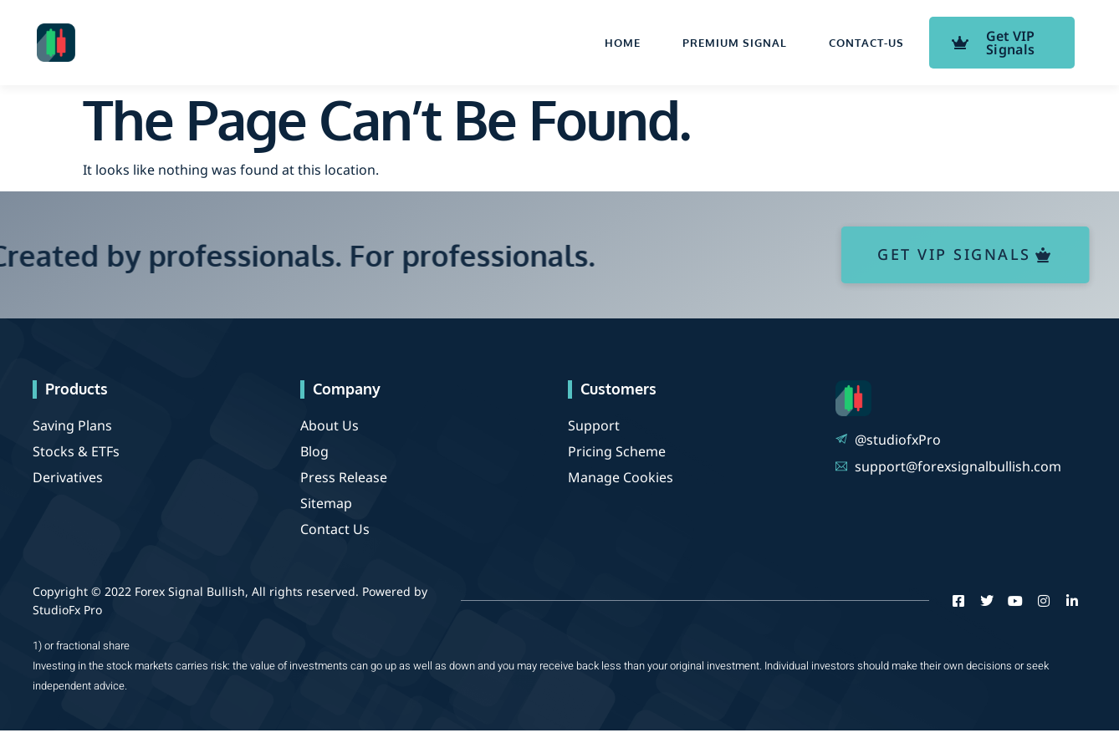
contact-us (866, 42)
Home (623, 42)
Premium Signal (734, 42)
